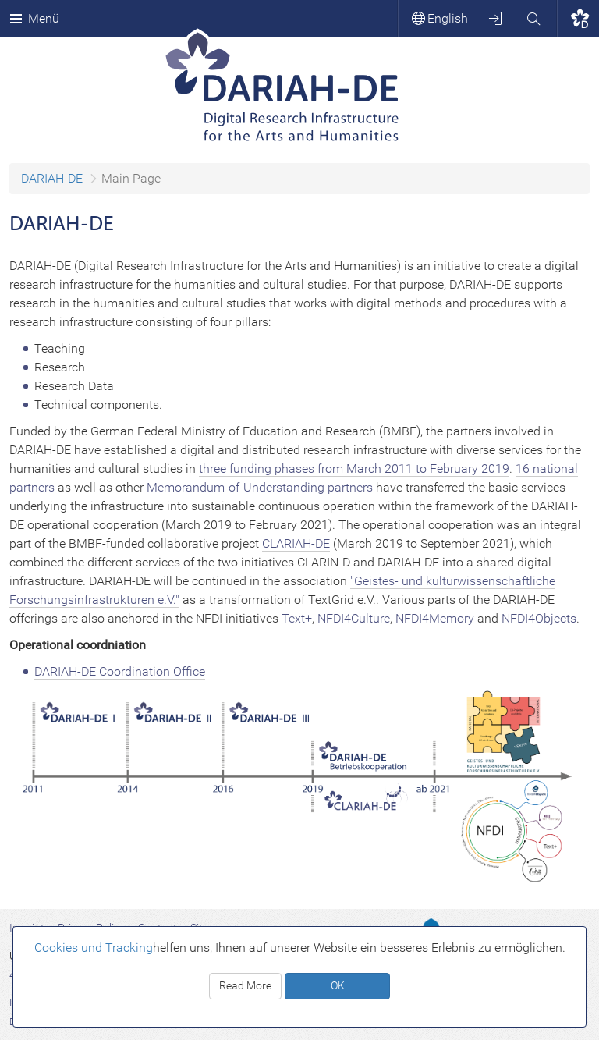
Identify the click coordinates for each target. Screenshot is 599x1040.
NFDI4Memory (434, 618)
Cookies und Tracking (93, 947)
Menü (34, 18)
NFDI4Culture (353, 618)
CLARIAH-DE (296, 543)
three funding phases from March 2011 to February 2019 (354, 468)
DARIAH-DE (52, 178)
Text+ (297, 618)
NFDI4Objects (539, 618)
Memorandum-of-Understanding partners (260, 487)
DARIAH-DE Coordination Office (119, 671)
